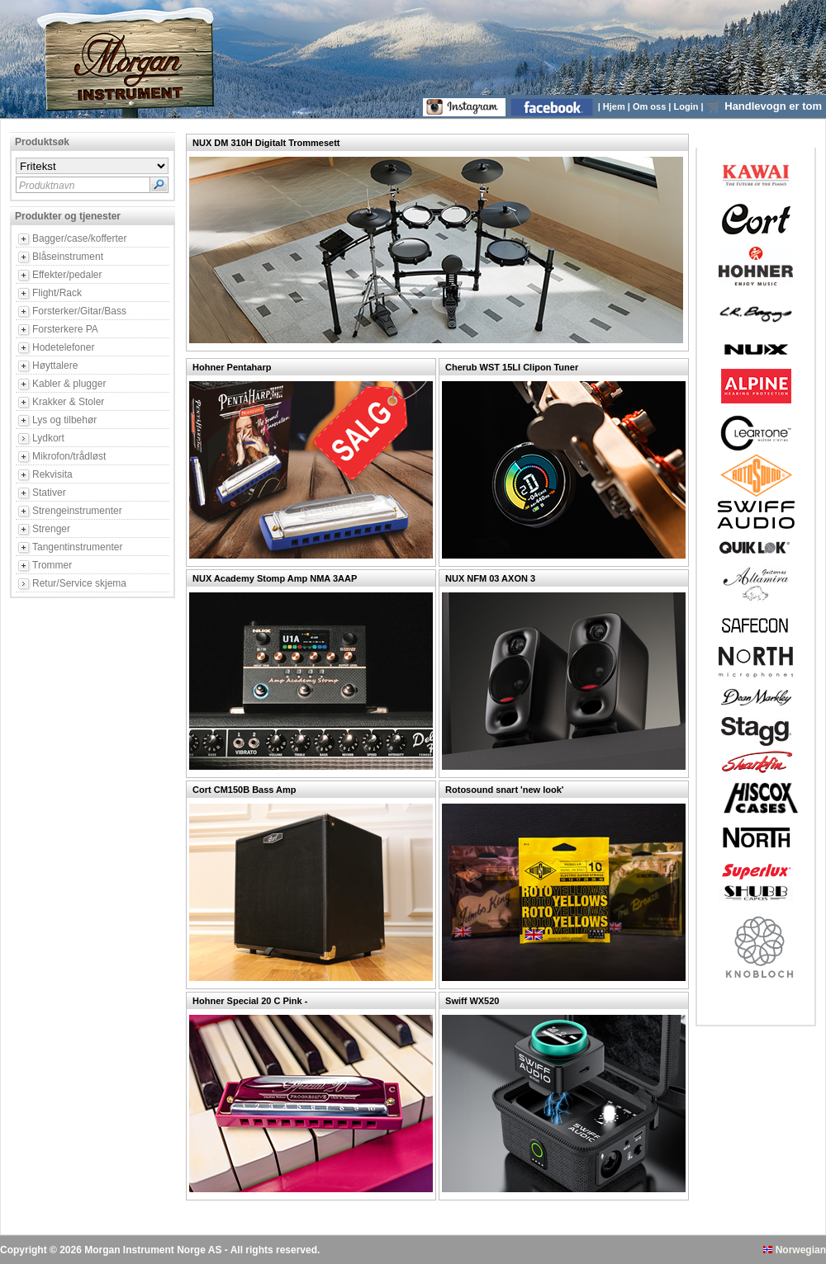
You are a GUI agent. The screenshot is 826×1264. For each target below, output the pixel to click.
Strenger (51, 529)
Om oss (650, 106)
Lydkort (48, 438)
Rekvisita (52, 474)
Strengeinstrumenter (77, 510)
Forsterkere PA (65, 329)
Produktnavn (46, 185)
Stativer (49, 492)
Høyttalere (55, 365)
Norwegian (794, 1250)
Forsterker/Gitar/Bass (79, 311)
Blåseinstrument (67, 256)
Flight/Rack (57, 293)
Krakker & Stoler (68, 402)
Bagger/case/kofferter (79, 238)
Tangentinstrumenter (77, 547)
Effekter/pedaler (67, 275)
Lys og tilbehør (64, 420)
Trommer (52, 565)
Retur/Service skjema (79, 583)
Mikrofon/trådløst (69, 456)
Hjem (615, 106)
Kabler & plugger (69, 383)
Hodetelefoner (63, 347)
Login (687, 106)
